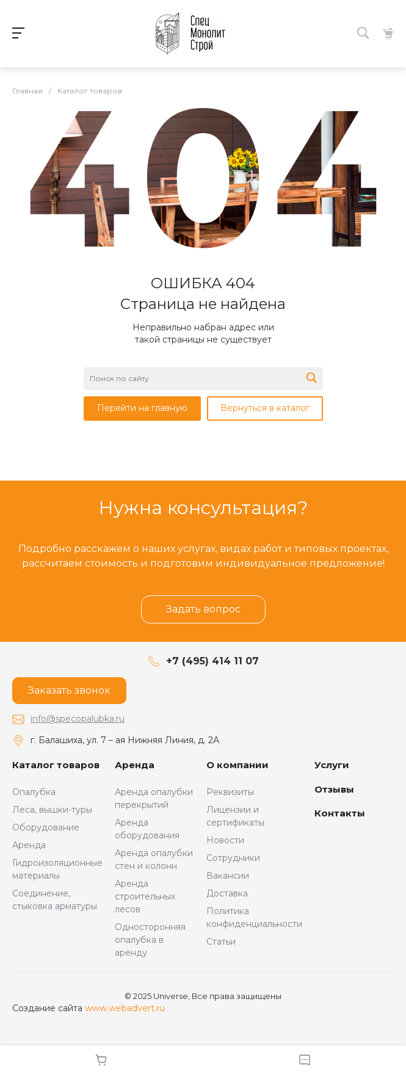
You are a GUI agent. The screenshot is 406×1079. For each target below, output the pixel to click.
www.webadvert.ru (125, 1008)
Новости (225, 840)
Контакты (339, 813)
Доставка (227, 893)
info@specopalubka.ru (78, 718)
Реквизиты (230, 792)
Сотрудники (233, 857)
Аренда (29, 845)
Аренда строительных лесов (145, 896)
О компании (237, 765)
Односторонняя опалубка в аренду (150, 939)
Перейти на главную (142, 407)
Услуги (331, 765)
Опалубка (34, 792)
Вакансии (227, 875)
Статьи (221, 941)
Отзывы (334, 789)
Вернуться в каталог (265, 407)
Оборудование (45, 827)
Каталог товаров (56, 765)
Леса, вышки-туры (52, 809)
